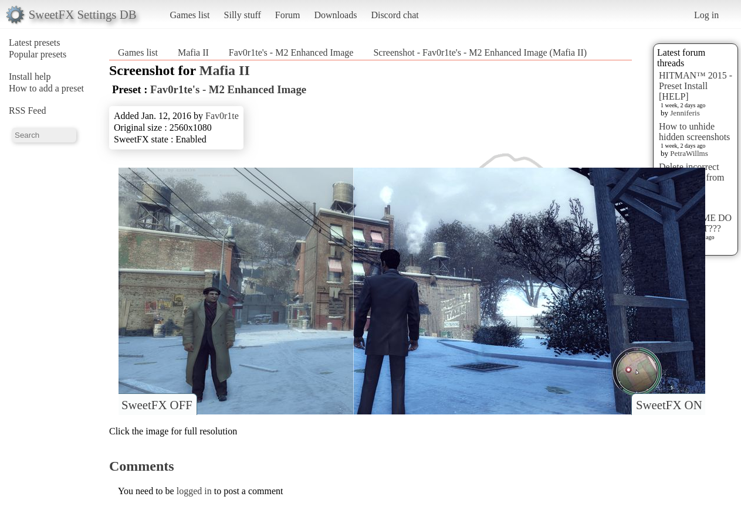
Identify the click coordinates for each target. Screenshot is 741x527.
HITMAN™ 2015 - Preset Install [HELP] (695, 85)
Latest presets (34, 42)
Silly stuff (242, 15)
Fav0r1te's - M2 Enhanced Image (291, 52)
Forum (287, 15)
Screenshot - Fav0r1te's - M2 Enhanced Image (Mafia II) (480, 52)
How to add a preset (46, 88)
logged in (194, 491)
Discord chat (394, 15)
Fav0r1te (222, 116)
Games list (190, 15)
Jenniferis (685, 112)
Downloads (335, 15)
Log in (706, 15)
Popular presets (37, 54)
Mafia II (193, 52)
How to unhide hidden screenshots (694, 131)
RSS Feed (27, 110)
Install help (30, 76)
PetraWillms (689, 153)
